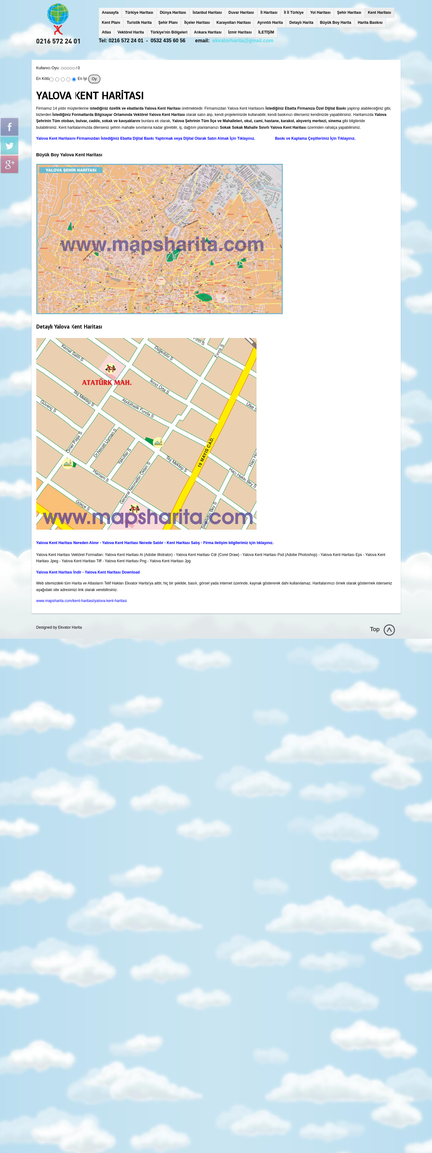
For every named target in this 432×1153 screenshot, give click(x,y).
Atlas (106, 32)
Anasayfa (110, 12)
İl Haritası (269, 12)
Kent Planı (111, 22)
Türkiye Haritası (139, 12)
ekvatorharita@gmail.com (242, 40)
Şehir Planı (168, 22)
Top (375, 629)
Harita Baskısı (370, 22)
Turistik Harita (139, 22)
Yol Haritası (320, 12)
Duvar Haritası (241, 12)
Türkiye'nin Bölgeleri (168, 32)
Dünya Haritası (173, 12)
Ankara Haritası (207, 32)
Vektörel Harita (131, 32)
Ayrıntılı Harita (270, 22)
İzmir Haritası (240, 32)
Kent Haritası (379, 12)
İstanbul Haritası (207, 12)
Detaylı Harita (301, 22)
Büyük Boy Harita (335, 22)
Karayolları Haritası (233, 22)
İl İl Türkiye (294, 12)
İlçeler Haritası (197, 22)
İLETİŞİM (266, 32)
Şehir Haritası (349, 12)
